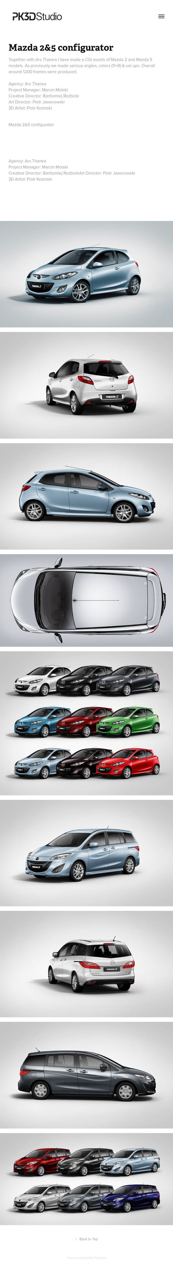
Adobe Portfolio (95, 1257)
